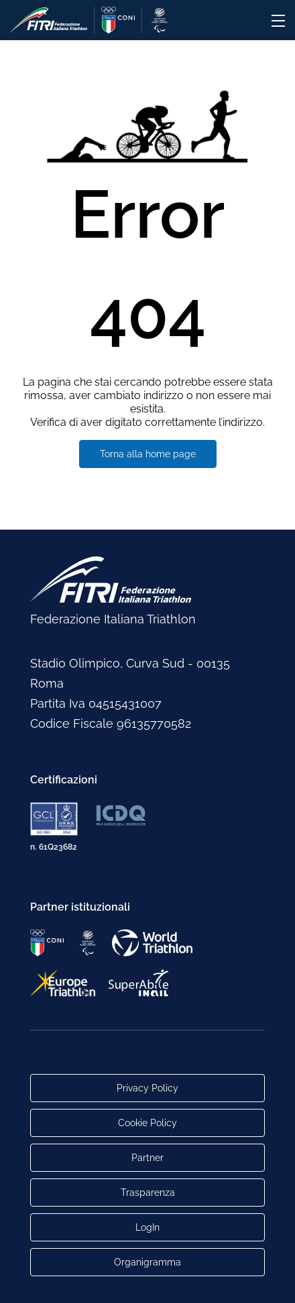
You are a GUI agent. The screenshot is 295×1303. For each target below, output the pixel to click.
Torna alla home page (148, 454)
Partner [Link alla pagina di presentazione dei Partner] (147, 1157)
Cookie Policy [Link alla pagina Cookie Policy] (147, 1123)
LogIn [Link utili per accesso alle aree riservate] (147, 1227)
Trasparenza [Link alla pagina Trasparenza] (148, 1192)
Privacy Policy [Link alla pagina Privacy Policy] (147, 1088)
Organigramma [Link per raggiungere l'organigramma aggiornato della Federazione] (147, 1262)
